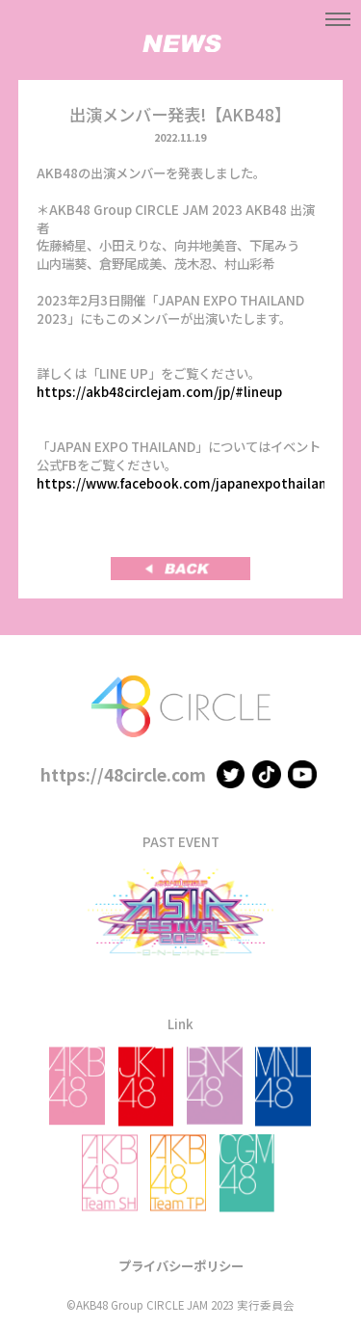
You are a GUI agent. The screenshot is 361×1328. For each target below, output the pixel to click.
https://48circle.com (123, 774)
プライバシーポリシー (181, 1265)
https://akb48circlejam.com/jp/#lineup (159, 391)
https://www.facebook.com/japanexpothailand (186, 482)
